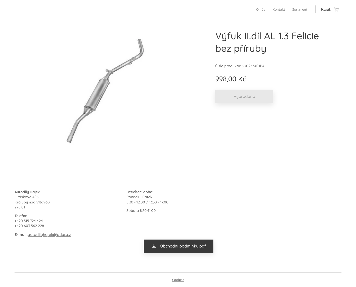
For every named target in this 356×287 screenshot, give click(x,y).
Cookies (178, 280)
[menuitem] (255, 9)
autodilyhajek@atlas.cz (49, 234)
